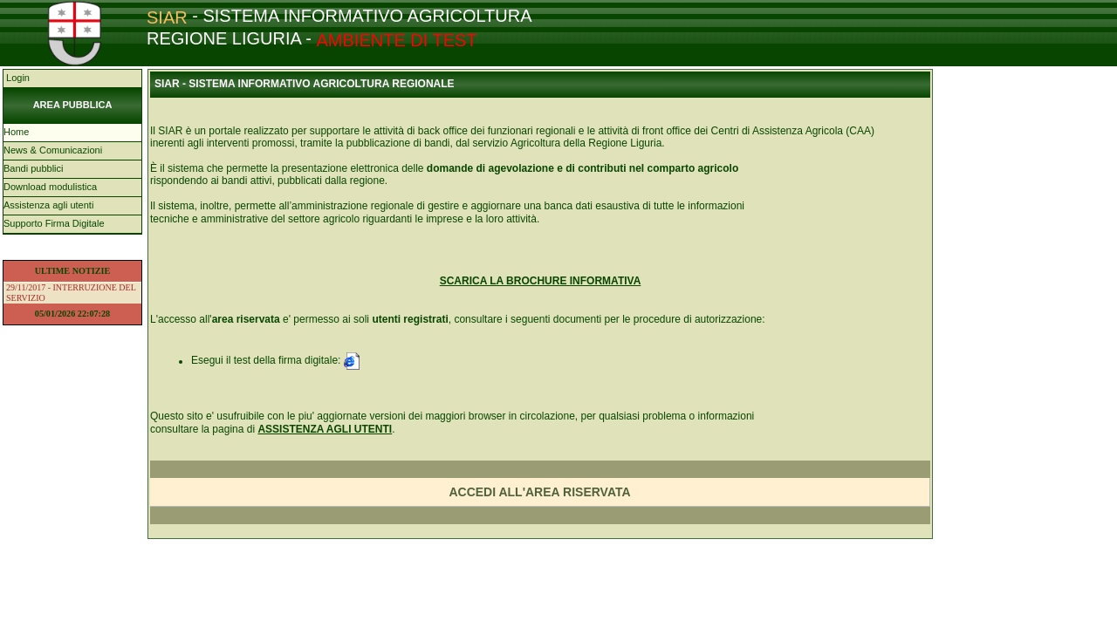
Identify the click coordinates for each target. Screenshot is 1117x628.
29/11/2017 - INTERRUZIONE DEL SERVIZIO (71, 293)
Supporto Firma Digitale (54, 223)
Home (16, 131)
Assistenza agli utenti (48, 205)
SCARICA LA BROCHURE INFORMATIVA (540, 281)
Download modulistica (50, 186)
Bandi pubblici (33, 168)
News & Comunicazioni (52, 150)
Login (16, 77)
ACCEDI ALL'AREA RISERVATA (539, 492)
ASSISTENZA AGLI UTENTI (324, 429)
